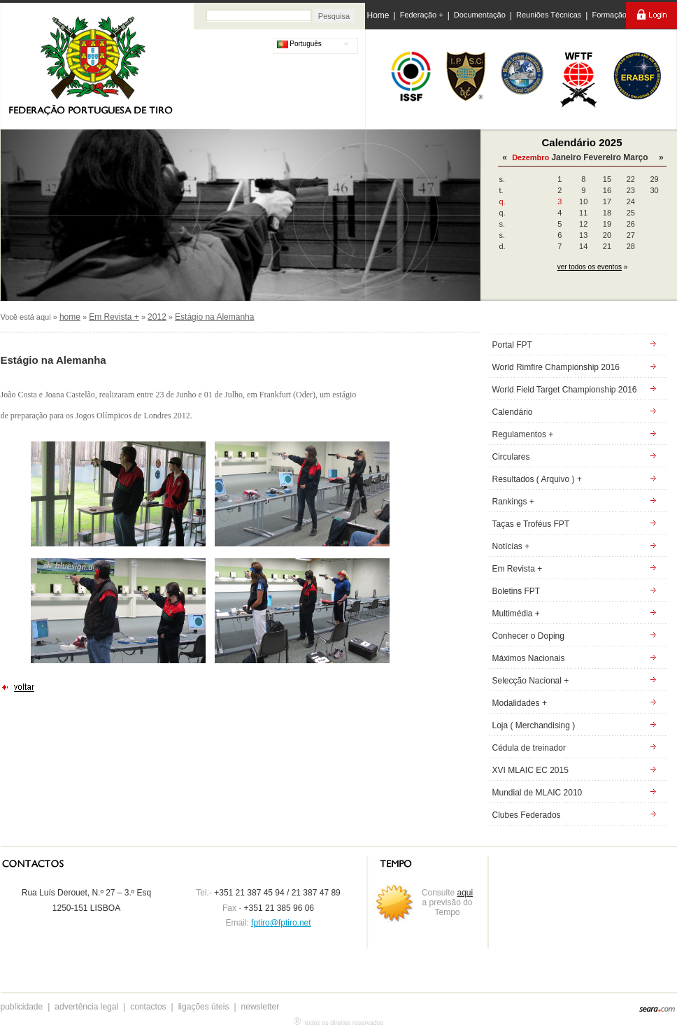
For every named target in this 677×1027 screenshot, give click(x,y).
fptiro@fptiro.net (281, 923)
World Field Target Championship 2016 (564, 390)
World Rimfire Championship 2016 (556, 367)
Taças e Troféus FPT (531, 524)
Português (299, 44)
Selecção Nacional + (530, 681)
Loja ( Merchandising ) (534, 725)
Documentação (480, 14)
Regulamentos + (523, 434)
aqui (465, 893)
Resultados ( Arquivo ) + (537, 479)
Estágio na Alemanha (214, 317)
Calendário (512, 412)
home (69, 317)
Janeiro (566, 157)
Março (635, 157)
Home (378, 15)
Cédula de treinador (529, 748)
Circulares (511, 457)
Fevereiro (602, 157)
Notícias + (511, 546)
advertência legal (86, 1007)
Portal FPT (512, 345)
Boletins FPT (516, 591)
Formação (609, 14)
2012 (157, 317)
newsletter (260, 1007)
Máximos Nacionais (528, 658)
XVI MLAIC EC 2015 (530, 770)
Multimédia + (516, 613)
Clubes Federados (526, 815)
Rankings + (513, 502)
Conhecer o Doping (528, 636)
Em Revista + (114, 317)
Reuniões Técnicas (548, 14)
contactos (148, 1007)
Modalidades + (519, 703)
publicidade (22, 1007)
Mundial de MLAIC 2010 (537, 793)
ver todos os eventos (589, 267)
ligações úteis (203, 1007)
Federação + (421, 14)
